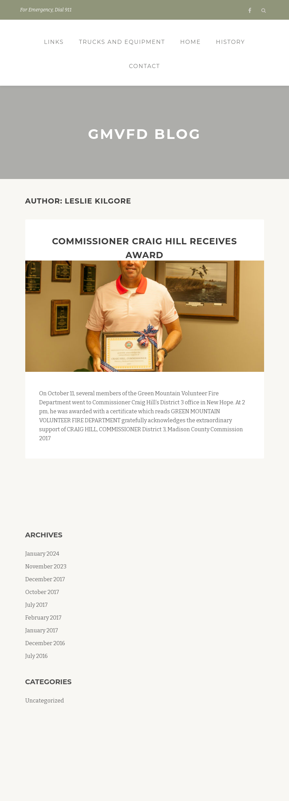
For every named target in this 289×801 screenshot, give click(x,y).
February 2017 (43, 617)
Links (54, 42)
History (230, 42)
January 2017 (41, 630)
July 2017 (36, 605)
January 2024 (42, 553)
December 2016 (45, 643)
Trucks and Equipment (122, 42)
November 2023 (45, 566)
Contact (144, 66)
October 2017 (42, 592)
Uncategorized (44, 700)
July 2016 (36, 656)
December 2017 (45, 579)
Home (190, 42)
